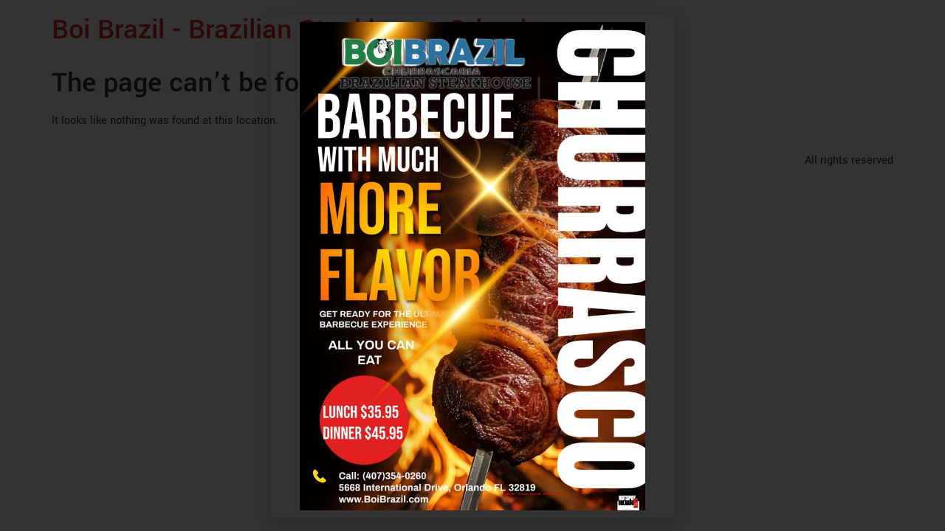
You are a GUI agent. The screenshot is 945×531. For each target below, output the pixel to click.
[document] (472, 265)
